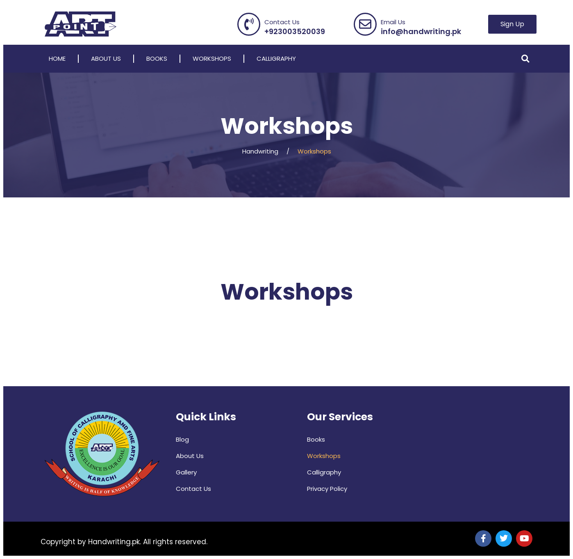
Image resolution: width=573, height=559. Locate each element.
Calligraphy (276, 58)
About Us (106, 58)
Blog (182, 439)
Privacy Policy (327, 488)
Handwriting (260, 151)
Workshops (212, 58)
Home (57, 58)
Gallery (186, 472)
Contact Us (193, 488)
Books (156, 58)
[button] (525, 59)
